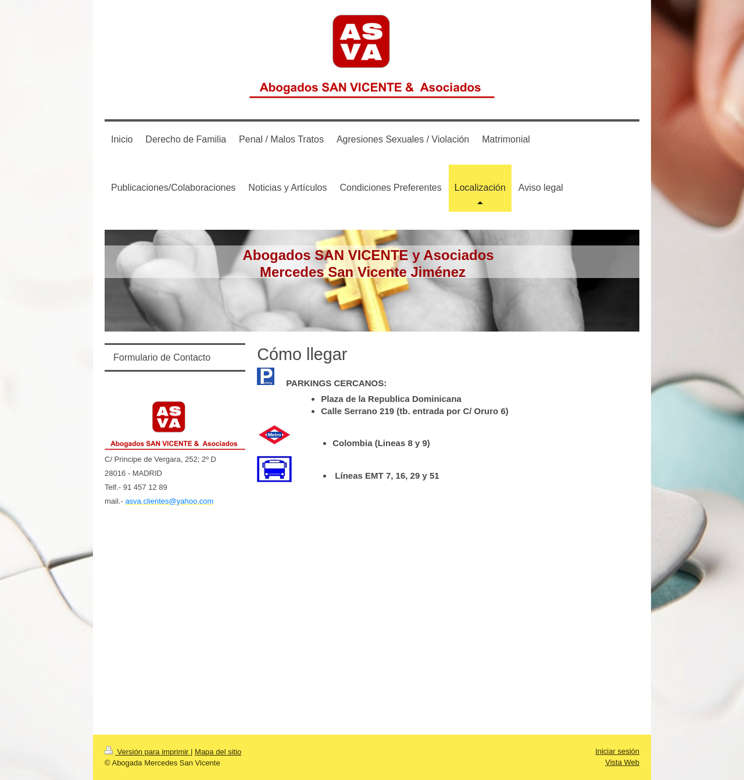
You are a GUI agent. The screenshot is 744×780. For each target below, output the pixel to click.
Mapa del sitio (218, 751)
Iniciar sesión (617, 751)
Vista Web (622, 762)
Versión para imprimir (148, 751)
